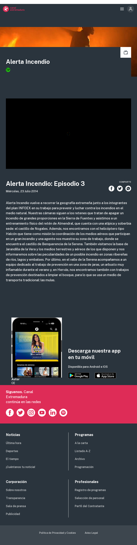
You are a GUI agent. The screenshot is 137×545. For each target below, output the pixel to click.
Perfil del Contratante (89, 506)
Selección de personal (89, 498)
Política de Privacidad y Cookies (57, 532)
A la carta (81, 443)
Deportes (12, 451)
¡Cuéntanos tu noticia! (20, 467)
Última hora (13, 443)
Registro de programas (90, 490)
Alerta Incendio (28, 61)
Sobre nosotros (16, 490)
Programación (84, 467)
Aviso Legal (91, 532)
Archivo (80, 459)
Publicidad (13, 514)
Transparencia (15, 498)
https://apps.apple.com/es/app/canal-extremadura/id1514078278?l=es (105, 375)
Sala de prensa (16, 506)
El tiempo (12, 459)
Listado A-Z (82, 451)
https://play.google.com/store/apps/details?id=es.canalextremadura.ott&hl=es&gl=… (79, 375)
